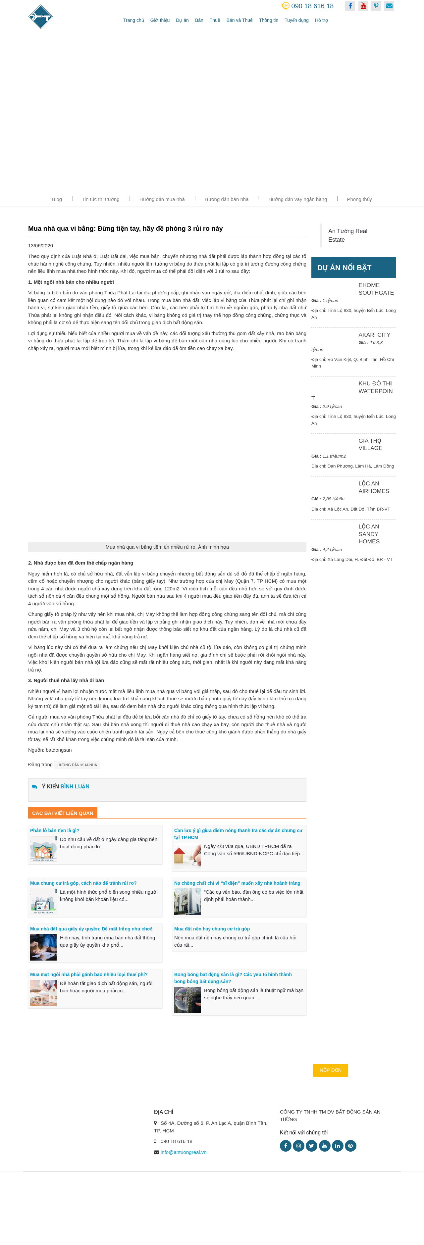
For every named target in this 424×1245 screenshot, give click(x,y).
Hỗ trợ (321, 20)
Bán (199, 20)
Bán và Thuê (240, 20)
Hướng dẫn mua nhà (162, 199)
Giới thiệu (160, 20)
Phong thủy (359, 199)
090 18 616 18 (313, 6)
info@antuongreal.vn (184, 1175)
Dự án (182, 20)
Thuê (215, 20)
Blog (57, 199)
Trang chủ (133, 20)
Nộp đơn (331, 1093)
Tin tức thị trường (101, 199)
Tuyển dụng (297, 20)
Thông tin (268, 20)
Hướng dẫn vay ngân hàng (298, 199)
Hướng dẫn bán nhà (227, 199)
